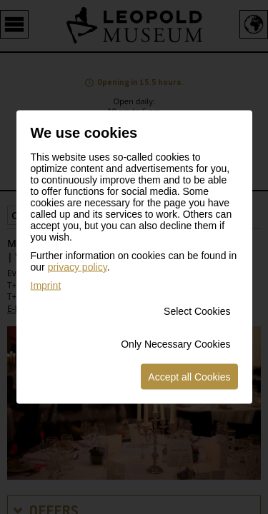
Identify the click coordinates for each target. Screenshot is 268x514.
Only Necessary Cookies (175, 344)
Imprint (46, 285)
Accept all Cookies (189, 377)
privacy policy (77, 267)
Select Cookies (197, 311)
